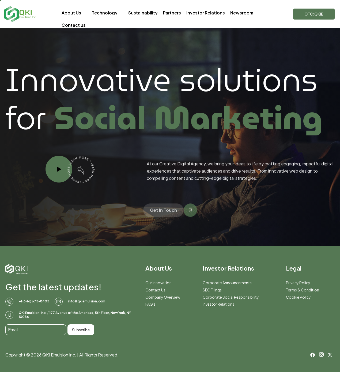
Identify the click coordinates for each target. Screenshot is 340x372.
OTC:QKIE (313, 14)
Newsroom (241, 13)
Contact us (74, 25)
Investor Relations (205, 13)
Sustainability (143, 13)
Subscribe (81, 329)
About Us (74, 12)
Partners (172, 13)
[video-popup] (59, 169)
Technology (107, 12)
